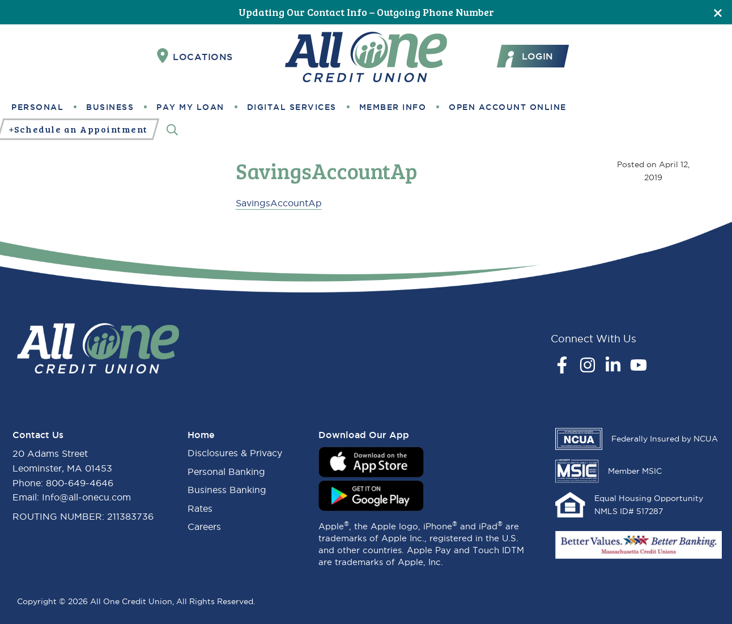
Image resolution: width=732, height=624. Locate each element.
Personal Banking (226, 471)
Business (110, 107)
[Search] (172, 129)
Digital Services (292, 107)
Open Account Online (508, 107)
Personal (37, 107)
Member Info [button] (393, 107)
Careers (204, 526)
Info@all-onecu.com (86, 497)
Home (201, 435)
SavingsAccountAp (279, 203)
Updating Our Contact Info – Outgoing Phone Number (366, 12)
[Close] (717, 12)
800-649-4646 (79, 483)
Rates (200, 508)
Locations (195, 56)
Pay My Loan (190, 107)
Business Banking (227, 490)
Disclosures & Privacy (235, 453)
